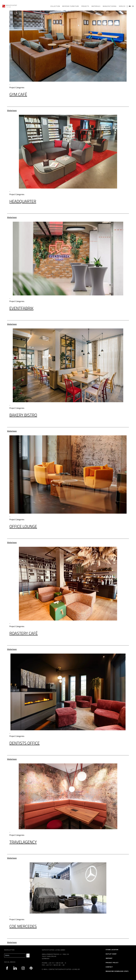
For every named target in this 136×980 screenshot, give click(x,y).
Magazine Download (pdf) (117, 971)
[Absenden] (28, 955)
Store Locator (112, 949)
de (133, 6)
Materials (96, 6)
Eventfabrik (21, 308)
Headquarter (22, 201)
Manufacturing (109, 6)
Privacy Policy (112, 962)
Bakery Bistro (23, 415)
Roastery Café (23, 633)
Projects (85, 6)
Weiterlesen (12, 110)
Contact (109, 967)
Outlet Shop (111, 954)
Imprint (109, 958)
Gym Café (18, 94)
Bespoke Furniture (70, 6)
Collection (55, 6)
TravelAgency (23, 842)
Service (122, 6)
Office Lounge (23, 526)
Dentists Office (24, 743)
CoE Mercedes (23, 926)
